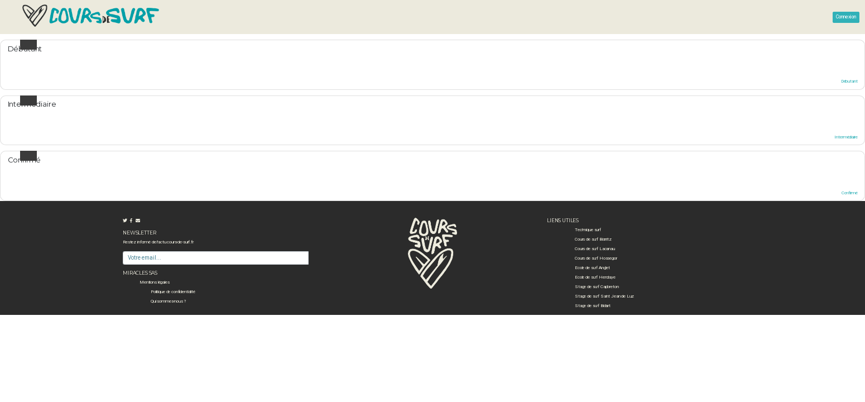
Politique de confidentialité (173, 291)
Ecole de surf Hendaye (595, 277)
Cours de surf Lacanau (595, 248)
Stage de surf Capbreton (597, 286)
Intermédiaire (845, 137)
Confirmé (850, 192)
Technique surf (588, 229)
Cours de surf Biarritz (593, 239)
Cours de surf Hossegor (596, 258)
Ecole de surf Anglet (592, 267)
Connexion (846, 17)
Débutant (849, 81)
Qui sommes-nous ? (168, 301)
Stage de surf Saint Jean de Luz (604, 296)
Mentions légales (155, 282)
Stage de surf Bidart (593, 305)
